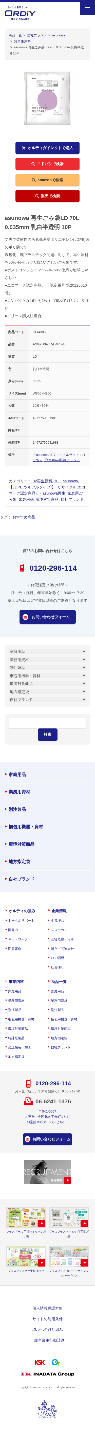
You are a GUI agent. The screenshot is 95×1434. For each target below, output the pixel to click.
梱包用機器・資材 (26, 826)
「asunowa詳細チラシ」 (62, 460)
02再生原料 (42, 481)
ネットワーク (18, 939)
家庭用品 (26, 499)
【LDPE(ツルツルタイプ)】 (32, 487)
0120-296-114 (53, 568)
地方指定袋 (19, 861)
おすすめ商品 (23, 517)
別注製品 (17, 809)
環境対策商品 (47, 499)
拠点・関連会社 (62, 949)
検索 (47, 734)
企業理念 (57, 920)
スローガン (59, 930)
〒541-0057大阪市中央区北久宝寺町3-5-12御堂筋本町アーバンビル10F (47, 1116)
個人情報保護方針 (47, 1308)
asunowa (70, 481)
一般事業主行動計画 (47, 1340)
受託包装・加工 (19, 1047)
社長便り (57, 967)
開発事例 (14, 949)
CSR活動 (58, 958)
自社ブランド (72, 499)
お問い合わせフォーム (51, 617)
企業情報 (59, 911)
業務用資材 (19, 792)
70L (57, 481)
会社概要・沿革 (62, 939)
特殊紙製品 (16, 1038)
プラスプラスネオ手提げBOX (26, 1270)
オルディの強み (22, 911)
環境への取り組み (47, 1329)
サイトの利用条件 (47, 1319)
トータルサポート (21, 920)
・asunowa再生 (52, 493)
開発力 (13, 930)
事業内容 (16, 981)
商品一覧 (59, 981)
